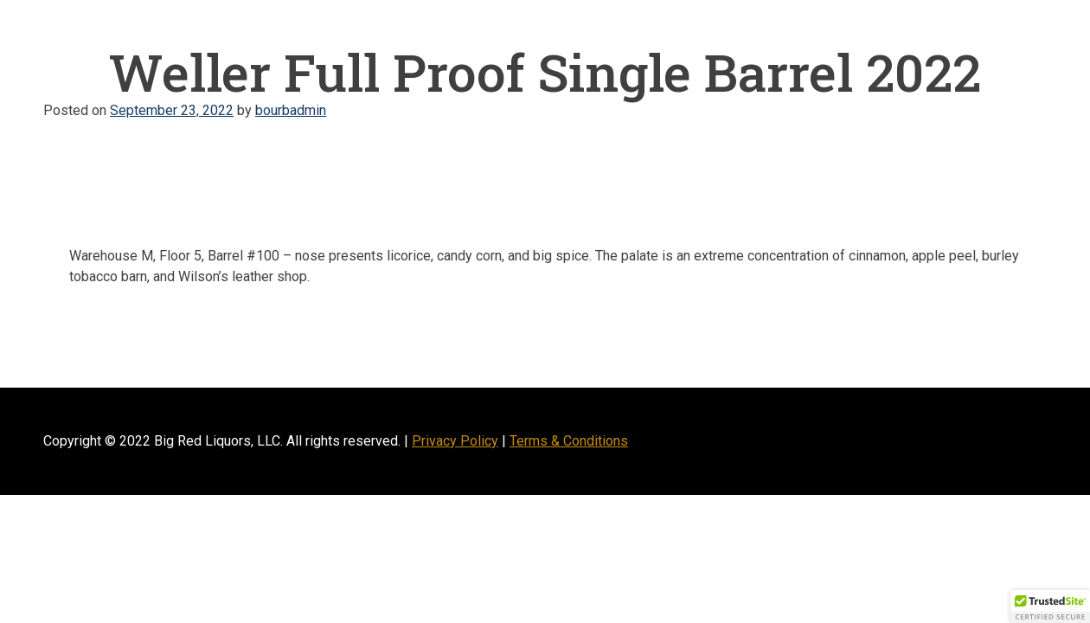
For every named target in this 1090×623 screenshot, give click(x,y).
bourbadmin (290, 110)
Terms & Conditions (569, 441)
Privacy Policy (455, 441)
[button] (1050, 606)
